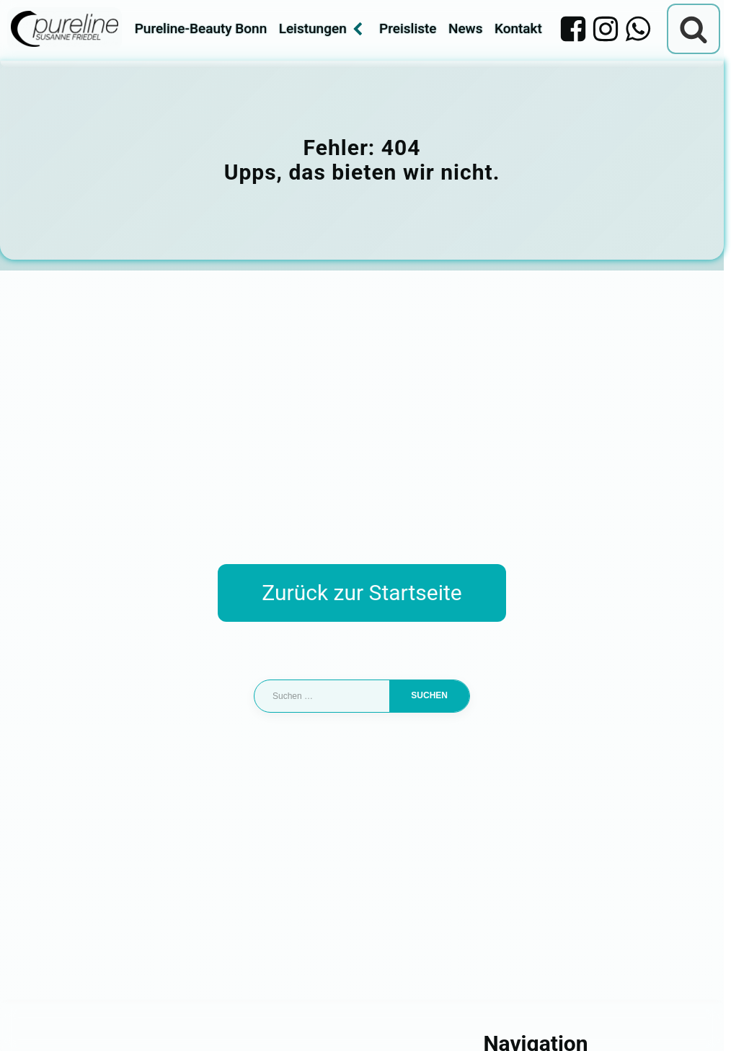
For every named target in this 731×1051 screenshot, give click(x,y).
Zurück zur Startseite (361, 592)
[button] (31, 1019)
